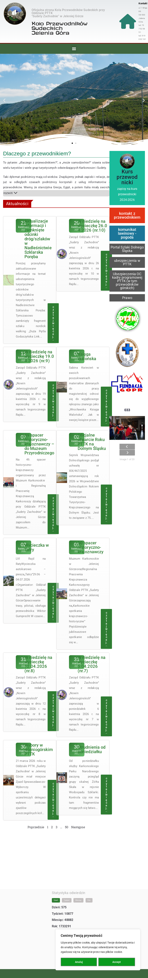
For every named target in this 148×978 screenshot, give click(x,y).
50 (66, 823)
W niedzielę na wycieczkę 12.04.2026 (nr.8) (38, 661)
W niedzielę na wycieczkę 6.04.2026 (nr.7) (91, 661)
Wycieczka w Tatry (36, 544)
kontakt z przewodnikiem (127, 215)
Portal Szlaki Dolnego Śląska (127, 249)
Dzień (56, 896)
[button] (74, 48)
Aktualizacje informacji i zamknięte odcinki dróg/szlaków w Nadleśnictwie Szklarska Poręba (38, 237)
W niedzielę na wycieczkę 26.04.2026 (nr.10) (92, 225)
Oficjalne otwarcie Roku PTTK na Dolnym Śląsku (92, 439)
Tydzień (67, 896)
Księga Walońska (87, 354)
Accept (117, 961)
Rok (89, 896)
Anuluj (79, 961)
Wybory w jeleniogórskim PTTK (38, 746)
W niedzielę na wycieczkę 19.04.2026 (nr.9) (39, 354)
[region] (98, 950)
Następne (78, 823)
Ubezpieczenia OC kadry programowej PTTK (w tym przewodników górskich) (127, 281)
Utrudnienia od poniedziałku (91, 745)
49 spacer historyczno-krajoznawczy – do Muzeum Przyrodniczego (39, 442)
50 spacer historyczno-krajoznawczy (91, 544)
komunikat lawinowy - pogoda (127, 233)
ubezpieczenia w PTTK (127, 262)
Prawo (127, 298)
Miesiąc (78, 896)
